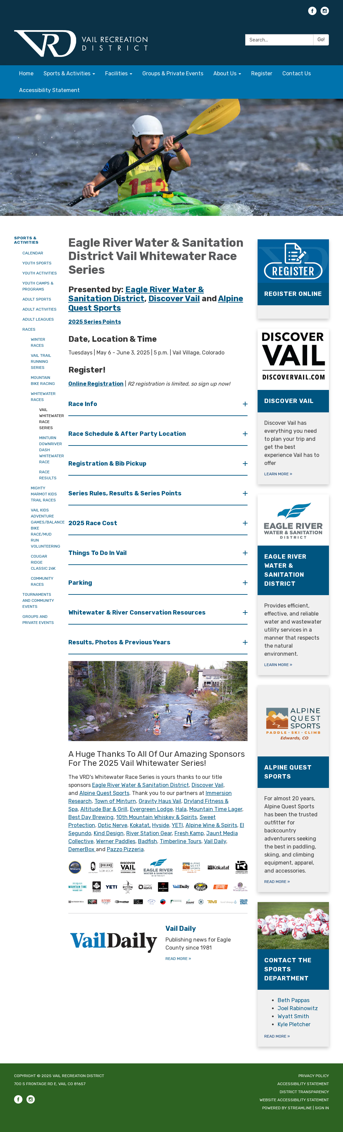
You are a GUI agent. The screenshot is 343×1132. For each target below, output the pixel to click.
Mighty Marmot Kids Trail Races (44, 494)
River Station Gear (149, 833)
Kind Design (109, 833)
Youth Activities (39, 273)
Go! (321, 40)
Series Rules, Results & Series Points (125, 493)
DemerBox (82, 849)
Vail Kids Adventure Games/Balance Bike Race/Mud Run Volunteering (44, 528)
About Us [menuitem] (224, 73)
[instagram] (325, 13)
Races (29, 329)
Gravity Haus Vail (160, 801)
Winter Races (38, 342)
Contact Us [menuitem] (296, 73)
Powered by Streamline (287, 1108)
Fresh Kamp (189, 833)
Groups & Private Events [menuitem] (172, 73)
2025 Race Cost (93, 523)
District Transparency (304, 1091)
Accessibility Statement (303, 1083)
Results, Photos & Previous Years (120, 642)
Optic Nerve (112, 825)
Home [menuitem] (26, 73)
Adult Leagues (38, 319)
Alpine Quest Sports (104, 793)
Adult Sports (36, 299)
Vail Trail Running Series (41, 361)
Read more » (277, 1036)
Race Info (83, 404)
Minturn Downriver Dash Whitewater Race (48, 449)
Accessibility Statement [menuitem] (49, 90)
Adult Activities (39, 309)
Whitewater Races (43, 396)
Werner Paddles (115, 841)
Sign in (322, 1108)
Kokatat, (140, 825)
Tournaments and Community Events (38, 600)
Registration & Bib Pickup (108, 463)
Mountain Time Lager (215, 809)
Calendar (32, 253)
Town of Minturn (115, 801)
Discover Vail (207, 785)
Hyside (160, 825)
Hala (181, 809)
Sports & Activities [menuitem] (67, 73)
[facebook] (312, 13)
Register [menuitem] (261, 73)
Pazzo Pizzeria (125, 849)
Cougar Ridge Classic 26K (43, 562)
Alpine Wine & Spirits (211, 825)
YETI (177, 825)
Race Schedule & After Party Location (127, 433)
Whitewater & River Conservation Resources (137, 612)
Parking (80, 582)
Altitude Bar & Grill (103, 809)
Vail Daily (215, 841)
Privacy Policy (313, 1075)
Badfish (147, 841)
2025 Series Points (94, 322)
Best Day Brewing (91, 817)
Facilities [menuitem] (116, 73)
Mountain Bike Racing (43, 380)
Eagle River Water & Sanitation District (140, 785)
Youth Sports (37, 263)
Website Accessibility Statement (294, 1100)
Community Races (42, 581)
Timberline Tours (180, 841)
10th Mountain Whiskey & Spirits (156, 817)
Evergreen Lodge (151, 809)
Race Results (48, 475)
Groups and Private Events (38, 619)
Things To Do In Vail (98, 553)
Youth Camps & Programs (38, 286)
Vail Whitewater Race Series (48, 418)
